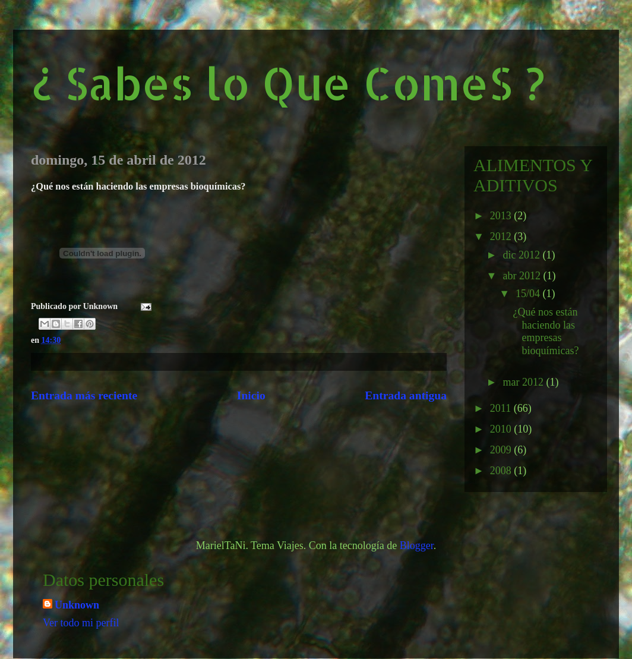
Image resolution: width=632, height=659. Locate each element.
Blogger (417, 545)
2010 (502, 429)
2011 (502, 408)
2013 (502, 216)
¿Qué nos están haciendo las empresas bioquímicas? (546, 331)
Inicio (251, 395)
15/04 (529, 293)
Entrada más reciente (84, 395)
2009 (502, 450)
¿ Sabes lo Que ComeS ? (288, 83)
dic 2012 (522, 255)
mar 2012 (524, 382)
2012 (502, 236)
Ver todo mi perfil (81, 623)
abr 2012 (523, 276)
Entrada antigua (406, 395)
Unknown (77, 605)
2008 (502, 471)
